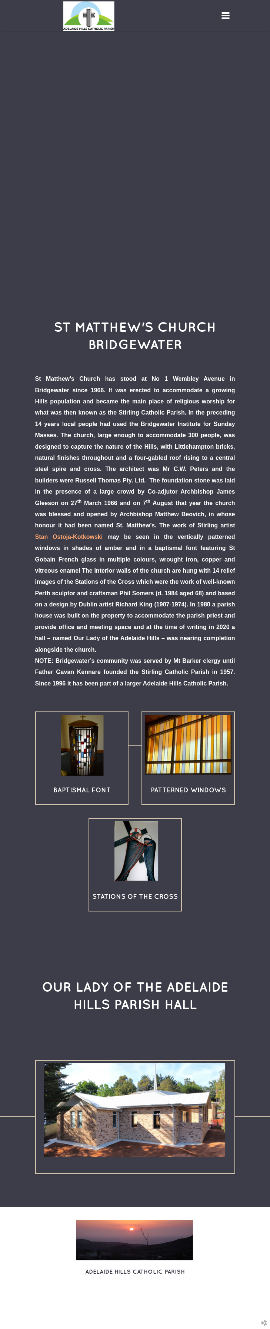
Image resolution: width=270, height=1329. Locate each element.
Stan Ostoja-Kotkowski (69, 537)
